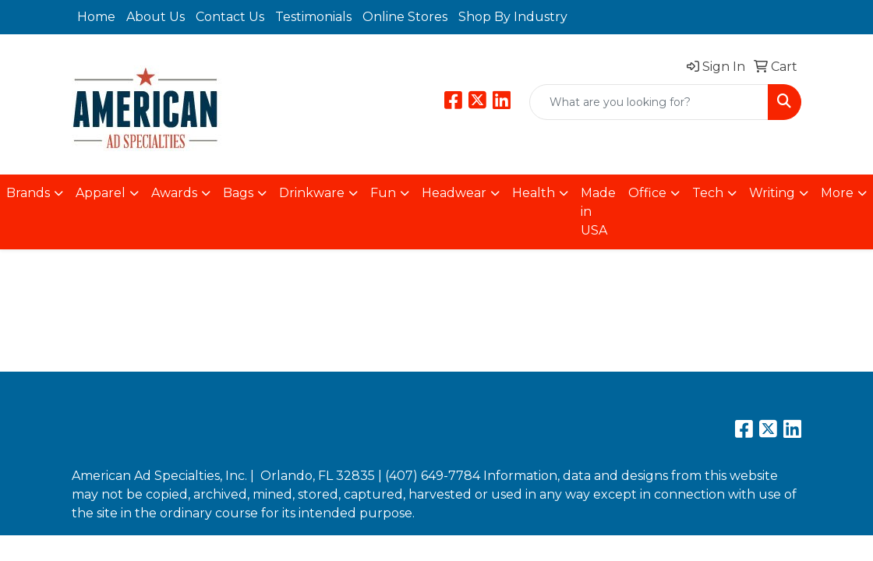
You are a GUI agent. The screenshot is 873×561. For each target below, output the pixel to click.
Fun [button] (383, 192)
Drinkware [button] (312, 192)
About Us (155, 16)
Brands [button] (28, 192)
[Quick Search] (649, 102)
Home (96, 16)
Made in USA (598, 211)
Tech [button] (707, 192)
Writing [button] (772, 192)
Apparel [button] (100, 192)
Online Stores (404, 16)
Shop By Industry (512, 16)
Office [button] (647, 192)
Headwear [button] (454, 192)
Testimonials (313, 16)
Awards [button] (174, 192)
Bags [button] (238, 192)
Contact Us (230, 16)
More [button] (837, 192)
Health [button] (533, 192)
